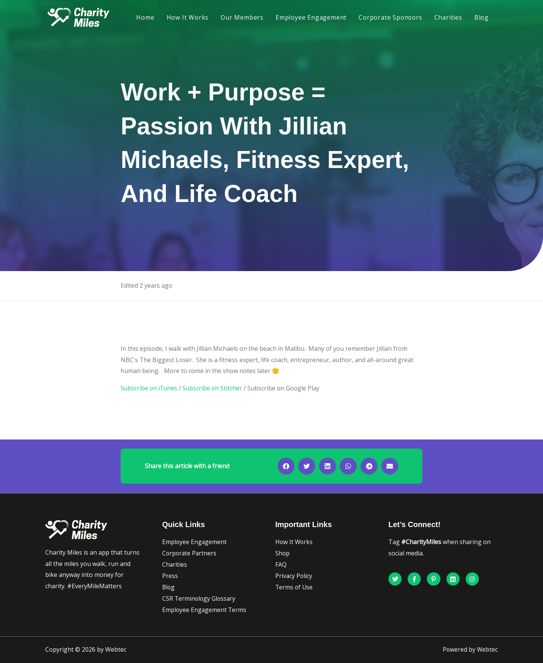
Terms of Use (294, 587)
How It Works (188, 17)
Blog (481, 17)
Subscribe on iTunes (150, 388)
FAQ (281, 564)
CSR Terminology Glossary (199, 598)
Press (170, 576)
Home (145, 17)
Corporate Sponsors (390, 17)
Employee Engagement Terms (204, 610)
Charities (448, 17)
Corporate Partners (190, 553)
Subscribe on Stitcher (214, 388)
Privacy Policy (294, 576)
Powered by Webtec (470, 650)
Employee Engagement (311, 17)
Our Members (242, 17)
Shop (282, 553)
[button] (286, 466)
